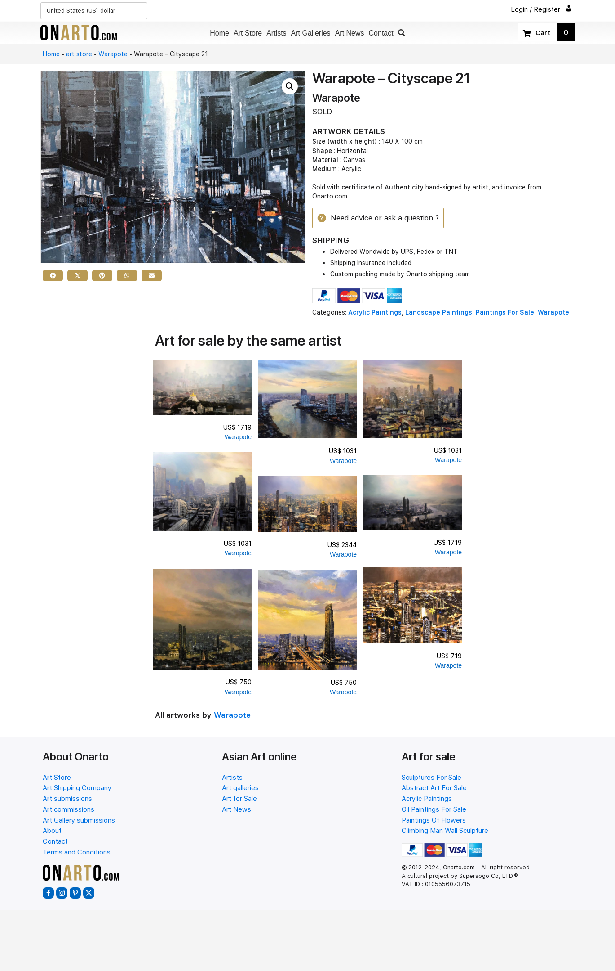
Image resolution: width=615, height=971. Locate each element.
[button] (401, 33)
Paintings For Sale (505, 313)
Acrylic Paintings (375, 313)
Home (51, 54)
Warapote (113, 54)
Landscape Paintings (438, 313)
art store (79, 54)
